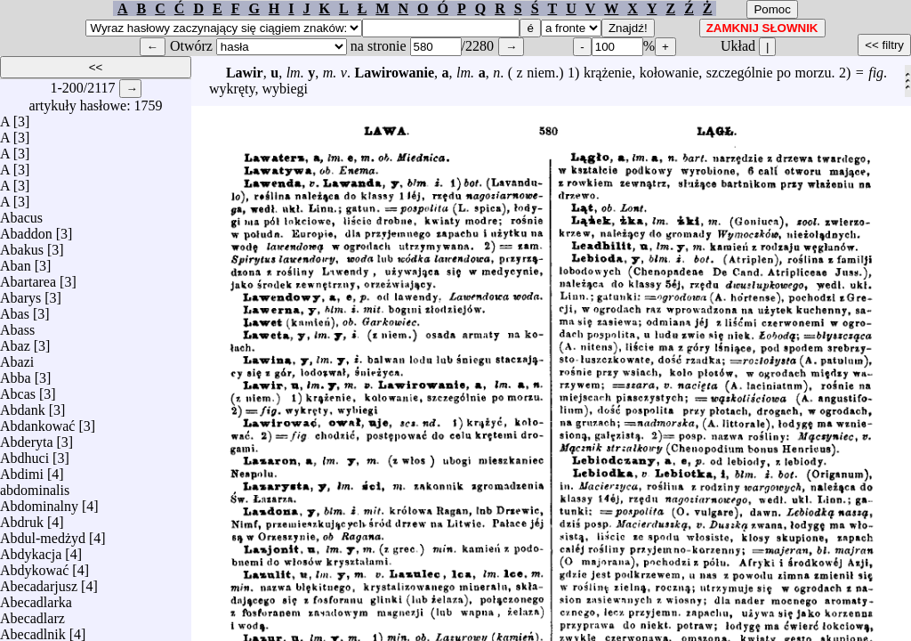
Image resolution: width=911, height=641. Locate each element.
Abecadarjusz (38, 581)
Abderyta (26, 437)
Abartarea (28, 277)
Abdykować (34, 565)
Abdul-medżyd (42, 533)
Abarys (20, 293)
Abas (14, 309)
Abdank (22, 405)
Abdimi (22, 469)
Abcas (18, 389)
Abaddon (26, 229)
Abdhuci (24, 453)
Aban (15, 261)
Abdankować (37, 421)
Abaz (15, 341)
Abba (15, 373)
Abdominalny (39, 501)
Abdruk (22, 517)
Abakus (22, 245)
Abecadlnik (33, 629)
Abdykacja (30, 549)
